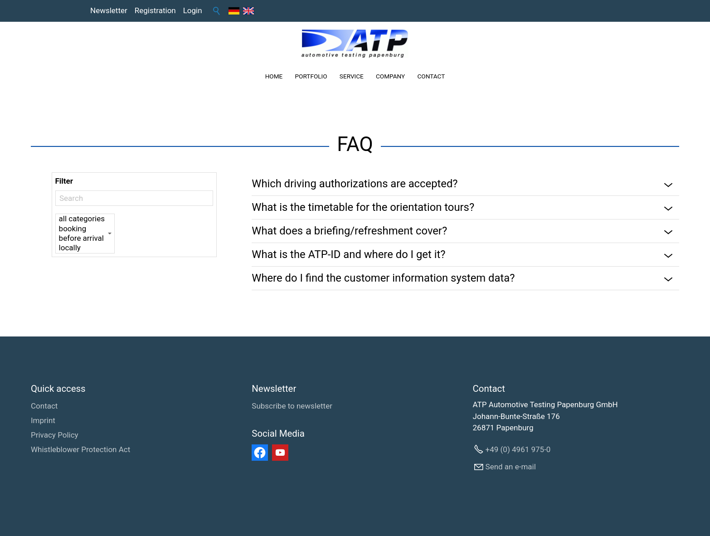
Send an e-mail (511, 466)
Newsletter (108, 10)
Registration (155, 10)
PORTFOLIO (311, 76)
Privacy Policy (54, 434)
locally (82, 248)
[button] (260, 452)
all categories (82, 219)
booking (82, 229)
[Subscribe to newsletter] (292, 406)
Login (192, 10)
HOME (274, 76)
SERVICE (352, 76)
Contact (44, 405)
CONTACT (431, 76)
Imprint (43, 420)
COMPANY (390, 76)
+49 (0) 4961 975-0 (518, 449)
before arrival (82, 238)
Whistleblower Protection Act (80, 449)
